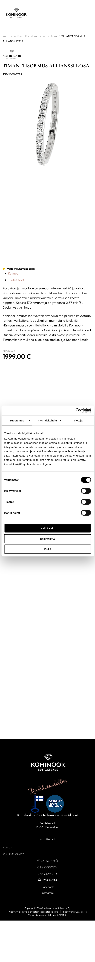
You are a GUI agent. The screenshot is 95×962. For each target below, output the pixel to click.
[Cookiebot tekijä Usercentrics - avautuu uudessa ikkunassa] (75, 410)
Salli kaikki (47, 528)
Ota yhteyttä (47, 867)
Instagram (48, 892)
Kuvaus (13, 273)
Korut (6, 36)
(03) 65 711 (49, 839)
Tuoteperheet (13, 854)
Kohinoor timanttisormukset (30, 36)
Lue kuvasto (47, 874)
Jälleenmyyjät (47, 861)
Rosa (54, 36)
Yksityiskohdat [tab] (47, 420)
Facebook (48, 887)
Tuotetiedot (16, 280)
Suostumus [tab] (17, 420)
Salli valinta (47, 538)
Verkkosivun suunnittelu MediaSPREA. (47, 915)
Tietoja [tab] (78, 420)
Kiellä (47, 549)
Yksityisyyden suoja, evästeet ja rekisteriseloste (33, 911)
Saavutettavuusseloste (75, 911)
